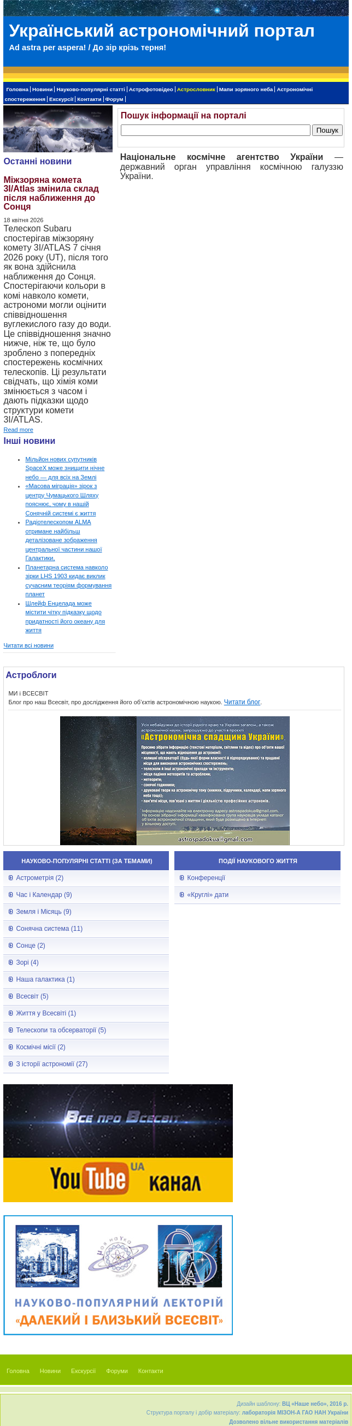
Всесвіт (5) (32, 996)
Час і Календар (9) (44, 895)
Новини (42, 89)
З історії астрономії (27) (51, 1064)
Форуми (117, 1371)
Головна (17, 89)
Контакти (89, 99)
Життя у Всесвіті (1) (46, 1013)
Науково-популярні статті (90, 89)
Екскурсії (61, 99)
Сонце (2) (30, 945)
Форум (114, 99)
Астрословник (196, 89)
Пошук (327, 130)
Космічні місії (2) (40, 1047)
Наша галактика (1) (45, 979)
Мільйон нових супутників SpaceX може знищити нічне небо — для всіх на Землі (64, 468)
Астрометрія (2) (39, 878)
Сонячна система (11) (49, 928)
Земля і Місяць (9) (43, 912)
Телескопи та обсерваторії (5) (61, 1030)
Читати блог (242, 702)
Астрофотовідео (151, 89)
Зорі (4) (27, 962)
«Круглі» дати (207, 895)
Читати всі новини (28, 645)
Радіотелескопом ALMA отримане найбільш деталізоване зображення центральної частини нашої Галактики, (63, 540)
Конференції (206, 878)
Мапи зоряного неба (246, 89)
